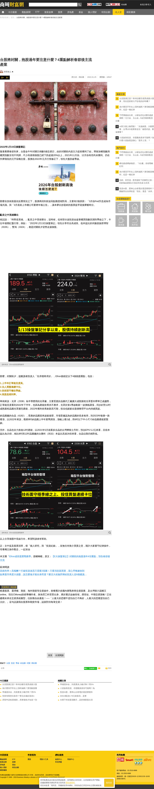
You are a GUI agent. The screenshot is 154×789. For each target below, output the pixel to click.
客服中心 (70, 759)
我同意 (109, 783)
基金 (14, 765)
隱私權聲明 (70, 783)
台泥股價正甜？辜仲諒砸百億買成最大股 (19, 684)
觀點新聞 (3, 759)
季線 (17, 663)
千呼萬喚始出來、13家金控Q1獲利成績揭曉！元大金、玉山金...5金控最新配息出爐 (134, 118)
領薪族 (121, 211)
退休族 (121, 225)
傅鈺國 (34, 663)
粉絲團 (124, 4)
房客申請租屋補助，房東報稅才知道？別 (19, 700)
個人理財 (3, 767)
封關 (28, 663)
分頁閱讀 (59, 655)
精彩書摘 (3, 770)
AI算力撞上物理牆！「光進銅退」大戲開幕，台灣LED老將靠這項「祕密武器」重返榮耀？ (135, 129)
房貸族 (135, 211)
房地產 (2, 765)
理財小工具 (44, 759)
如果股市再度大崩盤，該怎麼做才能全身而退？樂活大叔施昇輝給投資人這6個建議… (43, 574)
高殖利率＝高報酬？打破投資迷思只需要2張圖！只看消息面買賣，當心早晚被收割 (42, 571)
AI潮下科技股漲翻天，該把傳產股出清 (76, 700)
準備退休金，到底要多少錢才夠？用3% (19, 692)
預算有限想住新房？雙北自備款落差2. (18, 696)
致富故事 (3, 762)
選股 (29, 759)
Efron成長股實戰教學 (20, 556)
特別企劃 (15, 767)
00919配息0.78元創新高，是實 (73, 696)
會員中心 (58, 759)
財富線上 (7, 72)
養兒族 (148, 211)
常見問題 (58, 762)
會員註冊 (143, 4)
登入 (149, 4)
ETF (13, 759)
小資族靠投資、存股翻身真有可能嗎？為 (77, 688)
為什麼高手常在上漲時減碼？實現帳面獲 (19, 688)
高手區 (135, 225)
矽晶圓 (23, 663)
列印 (109, 668)
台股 (8, 663)
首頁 (5, 12)
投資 (13, 663)
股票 (14, 762)
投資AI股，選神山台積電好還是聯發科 (76, 692)
